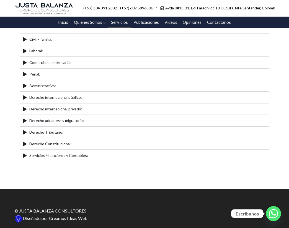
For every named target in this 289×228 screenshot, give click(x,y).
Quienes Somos (89, 22)
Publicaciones (146, 22)
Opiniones (192, 22)
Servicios (119, 22)
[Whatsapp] (273, 213)
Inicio (63, 22)
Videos (170, 22)
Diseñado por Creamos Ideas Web (50, 218)
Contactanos (219, 22)
